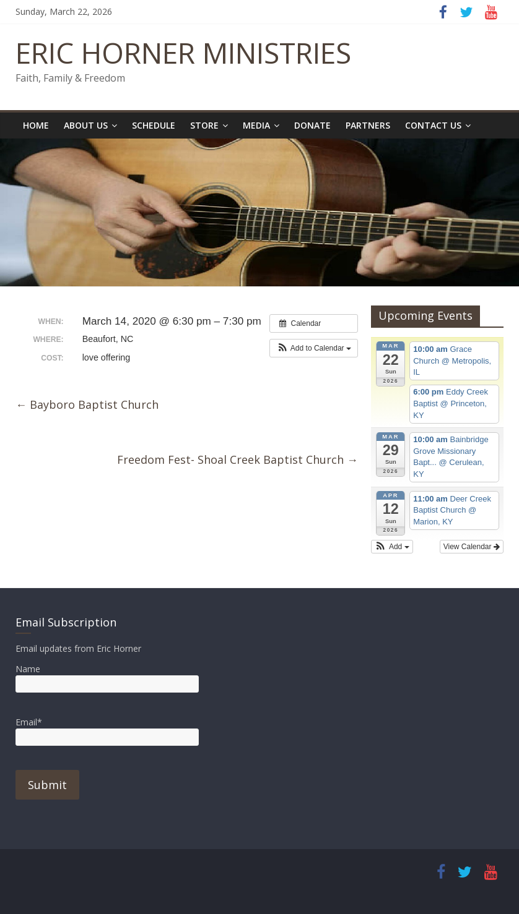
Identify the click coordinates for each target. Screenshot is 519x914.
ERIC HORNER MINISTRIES (183, 52)
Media (256, 125)
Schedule (153, 125)
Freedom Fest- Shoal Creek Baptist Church (237, 459)
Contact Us (433, 125)
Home (36, 125)
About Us (86, 125)
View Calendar (471, 546)
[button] (313, 348)
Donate (312, 125)
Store (204, 125)
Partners (368, 125)
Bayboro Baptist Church (87, 404)
